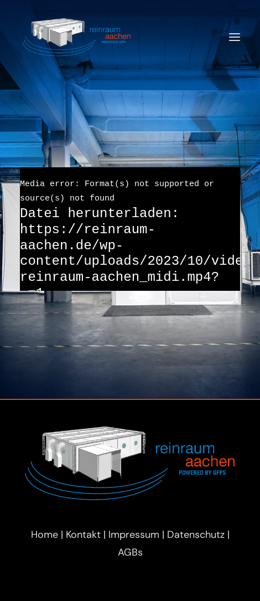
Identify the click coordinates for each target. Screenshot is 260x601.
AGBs (130, 552)
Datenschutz (196, 534)
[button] (234, 37)
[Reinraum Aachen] (76, 37)
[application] (130, 229)
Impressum (133, 534)
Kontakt (83, 534)
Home (44, 534)
